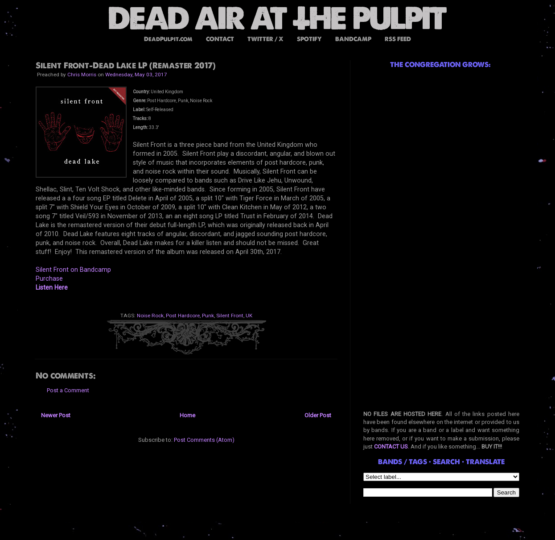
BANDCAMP (353, 39)
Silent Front (229, 315)
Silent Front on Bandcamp (73, 269)
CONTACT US (391, 446)
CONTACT (220, 39)
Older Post (317, 415)
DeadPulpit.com (168, 39)
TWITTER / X (265, 39)
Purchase (49, 278)
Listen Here (52, 287)
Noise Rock (150, 315)
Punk (208, 315)
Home (187, 415)
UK (249, 315)
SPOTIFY (309, 39)
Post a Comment (68, 390)
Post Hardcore (183, 315)
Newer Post (55, 415)
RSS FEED (398, 39)
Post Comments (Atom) (204, 439)
